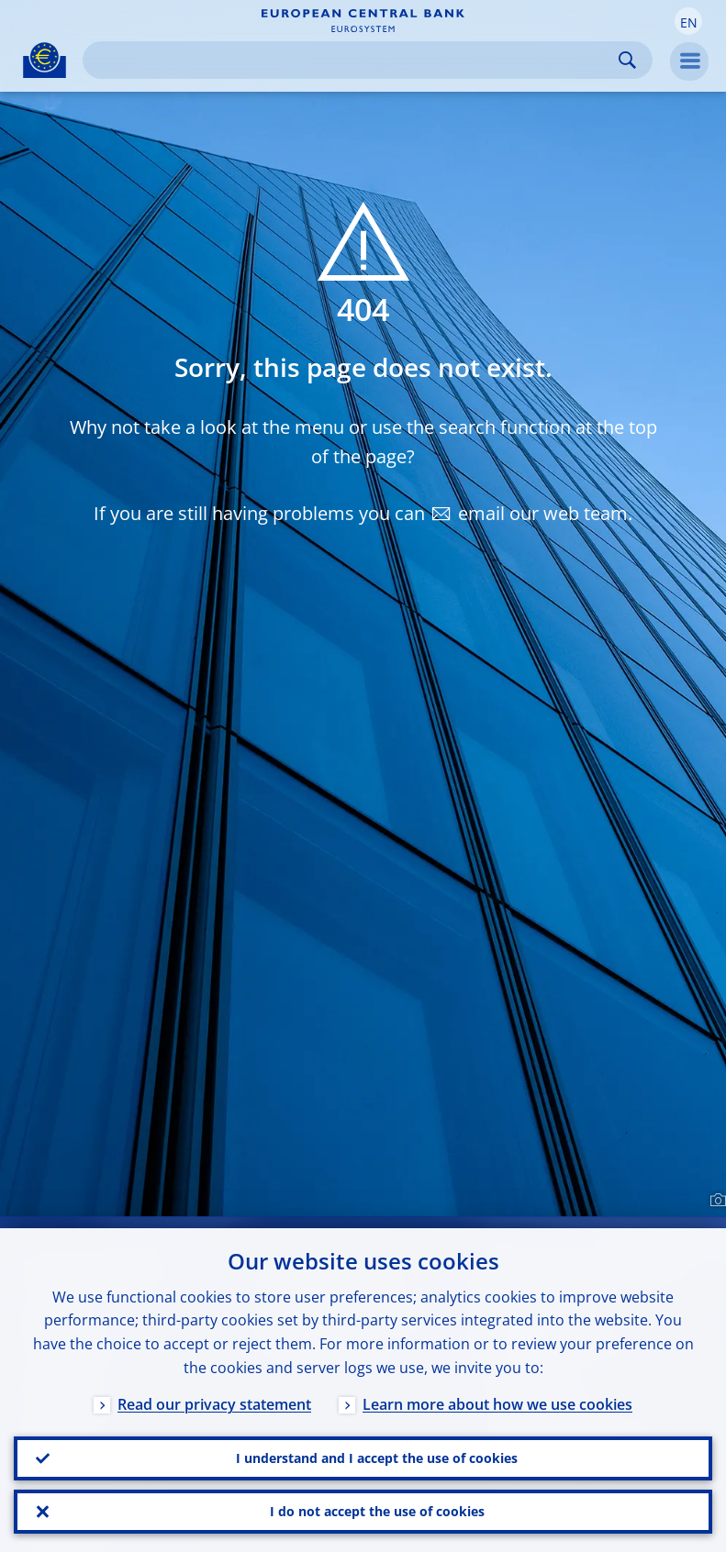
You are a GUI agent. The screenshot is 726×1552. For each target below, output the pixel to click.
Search (627, 60)
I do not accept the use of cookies (377, 1511)
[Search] (353, 60)
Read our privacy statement (214, 1404)
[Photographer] (715, 1200)
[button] (688, 21)
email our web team (543, 513)
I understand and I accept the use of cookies (377, 1458)
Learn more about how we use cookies (497, 1404)
